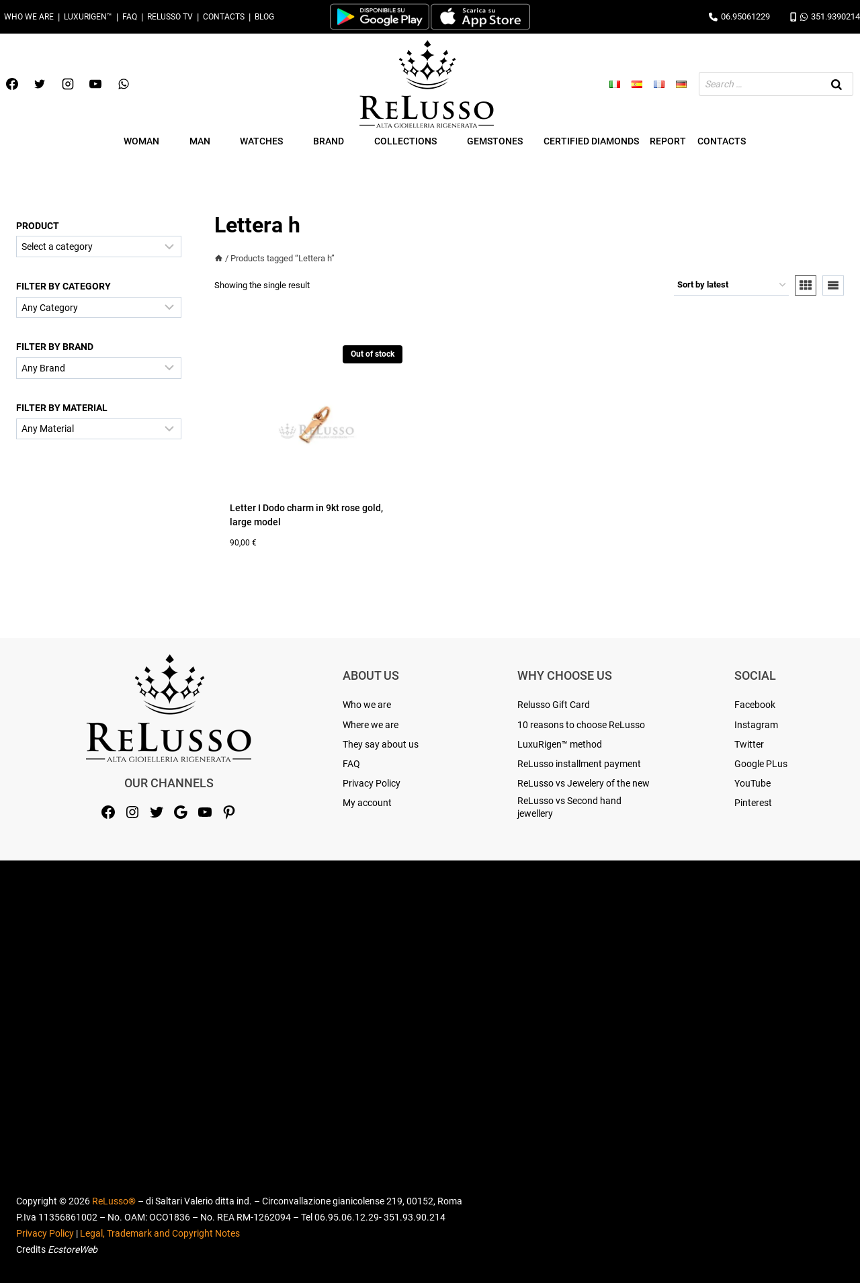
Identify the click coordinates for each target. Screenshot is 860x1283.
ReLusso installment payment (579, 763)
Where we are (370, 724)
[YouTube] (95, 84)
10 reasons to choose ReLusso (581, 724)
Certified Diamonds (591, 141)
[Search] (836, 84)
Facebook (754, 704)
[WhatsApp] (124, 84)
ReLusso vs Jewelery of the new (583, 783)
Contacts (224, 16)
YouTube (752, 783)
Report (668, 141)
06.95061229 (739, 16)
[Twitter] (40, 84)
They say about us (381, 744)
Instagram (756, 724)
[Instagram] (68, 84)
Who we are (29, 16)
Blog (264, 16)
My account (367, 802)
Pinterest (753, 802)
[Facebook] (12, 84)
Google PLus (760, 763)
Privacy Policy (371, 783)
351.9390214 (825, 16)
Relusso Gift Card (553, 704)
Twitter (749, 744)
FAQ (129, 16)
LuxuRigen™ (88, 16)
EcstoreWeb (72, 1249)
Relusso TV (170, 16)
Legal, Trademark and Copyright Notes (160, 1233)
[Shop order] (731, 285)
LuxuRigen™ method (559, 744)
